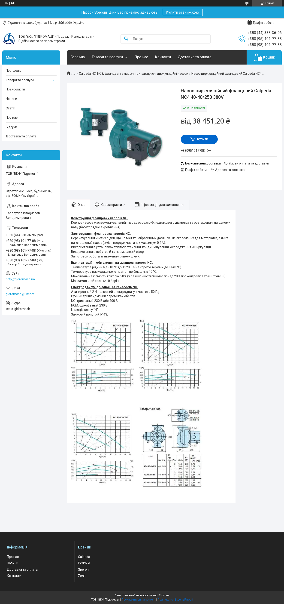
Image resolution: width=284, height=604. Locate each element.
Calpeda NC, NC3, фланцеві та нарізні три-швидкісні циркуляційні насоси (133, 73)
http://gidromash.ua (20, 279)
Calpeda (84, 557)
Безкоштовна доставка (203, 163)
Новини (11, 99)
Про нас (141, 57)
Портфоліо (13, 70)
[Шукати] (126, 39)
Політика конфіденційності (175, 599)
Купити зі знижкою (182, 12)
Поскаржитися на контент (139, 599)
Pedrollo (84, 563)
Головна (77, 57)
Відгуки (11, 127)
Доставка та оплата (194, 57)
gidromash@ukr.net (20, 294)
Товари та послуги (107, 57)
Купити (202, 139)
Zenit (82, 576)
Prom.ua (164, 595)
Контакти (163, 57)
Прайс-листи (15, 89)
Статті (10, 108)
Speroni (83, 569)
